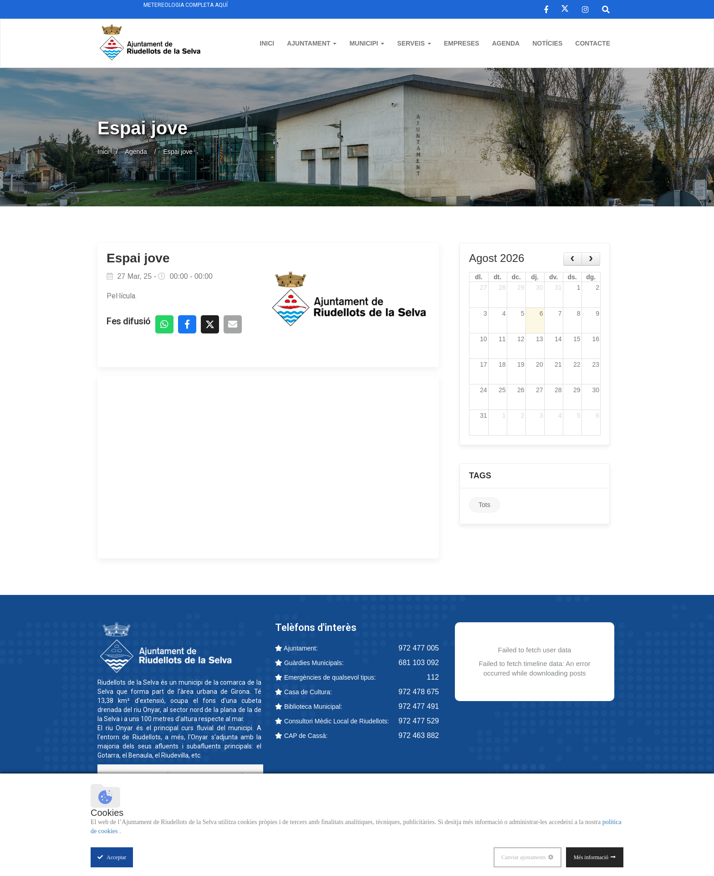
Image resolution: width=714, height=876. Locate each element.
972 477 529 (418, 721)
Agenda (506, 43)
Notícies (547, 43)
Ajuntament (312, 43)
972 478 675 (418, 692)
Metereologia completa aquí (185, 5)
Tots (484, 504)
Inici (267, 43)
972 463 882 (418, 735)
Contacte (592, 43)
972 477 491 (418, 706)
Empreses (461, 43)
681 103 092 (418, 662)
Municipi (366, 43)
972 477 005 (418, 648)
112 (433, 677)
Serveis (414, 43)
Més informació (591, 857)
